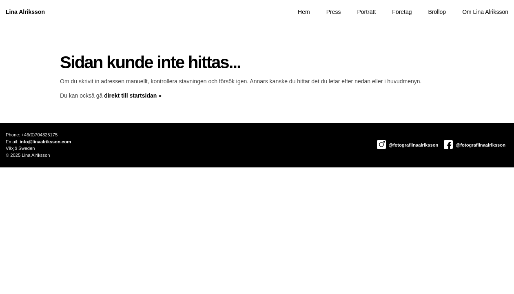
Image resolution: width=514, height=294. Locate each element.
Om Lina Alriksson (485, 12)
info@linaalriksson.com (45, 141)
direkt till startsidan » (133, 95)
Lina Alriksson (25, 12)
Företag (402, 12)
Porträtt (366, 12)
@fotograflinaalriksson (408, 145)
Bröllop (437, 12)
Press (333, 12)
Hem (304, 12)
